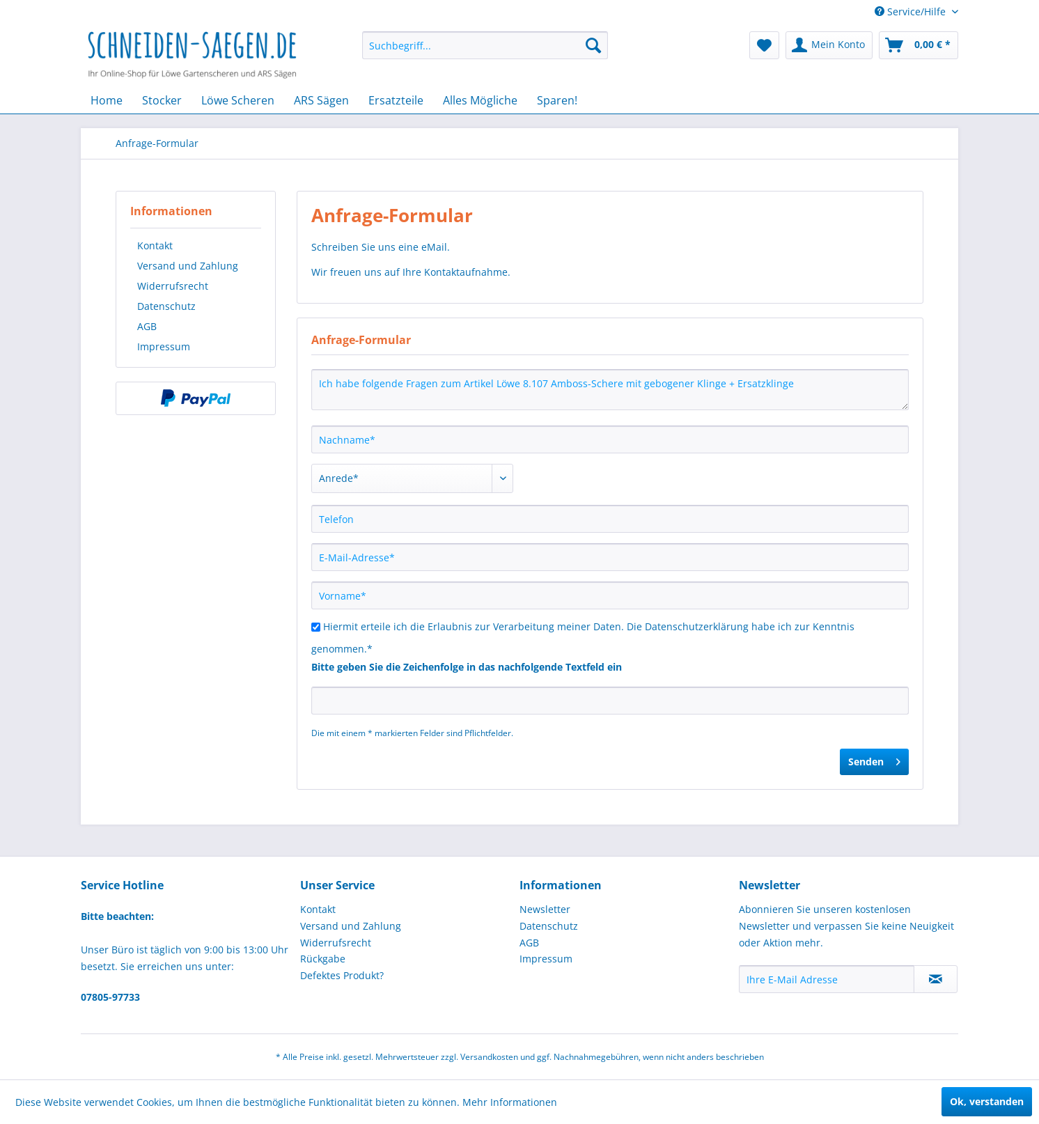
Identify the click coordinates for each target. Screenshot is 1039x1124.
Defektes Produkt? (342, 975)
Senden (874, 759)
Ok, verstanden (987, 1101)
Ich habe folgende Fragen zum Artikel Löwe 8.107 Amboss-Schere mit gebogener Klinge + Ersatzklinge (610, 389)
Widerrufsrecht (172, 285)
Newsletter (545, 909)
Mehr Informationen (509, 1102)
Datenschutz (166, 306)
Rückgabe (322, 958)
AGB (147, 326)
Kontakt (155, 245)
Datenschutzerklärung (697, 626)
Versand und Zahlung (187, 265)
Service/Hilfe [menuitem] (911, 11)
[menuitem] (485, 45)
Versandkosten (489, 1057)
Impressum (163, 346)
